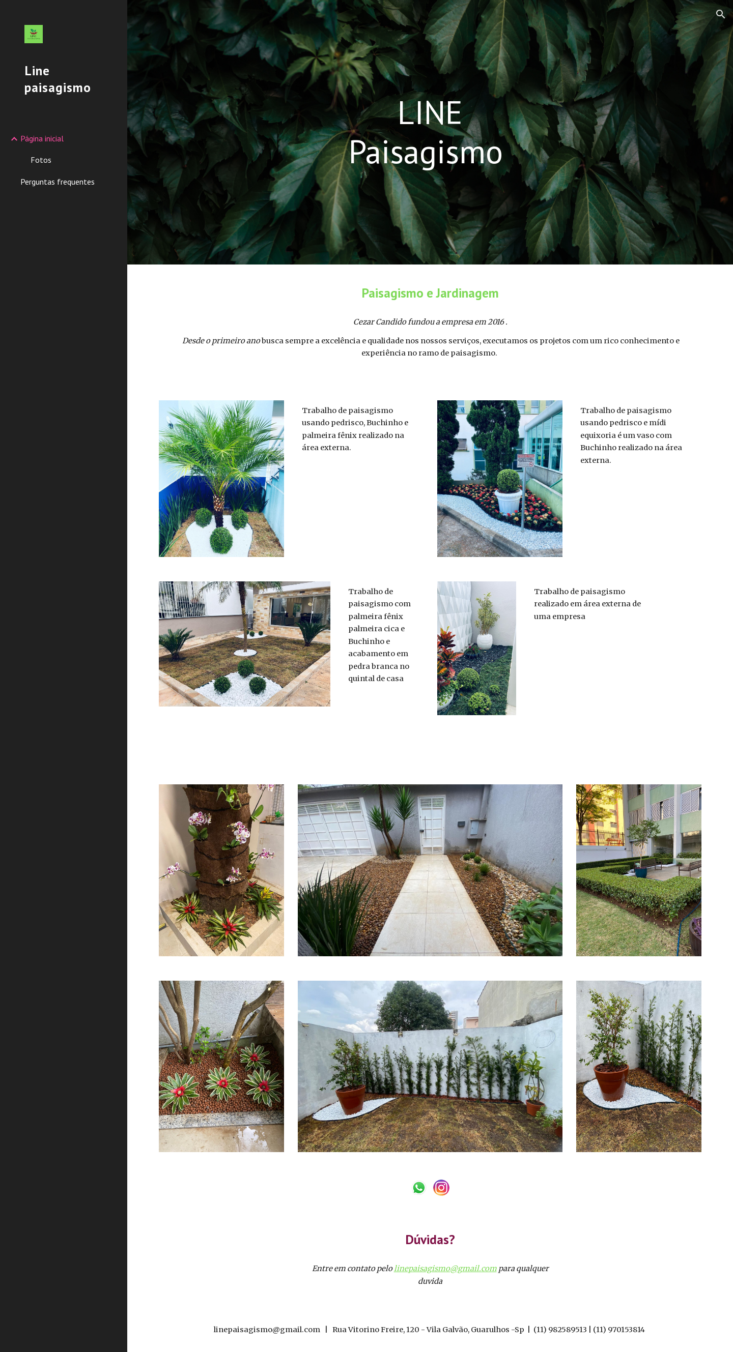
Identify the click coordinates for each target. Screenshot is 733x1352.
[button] (721, 14)
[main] (430, 132)
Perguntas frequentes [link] (57, 182)
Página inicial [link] (42, 138)
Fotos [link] (41, 160)
